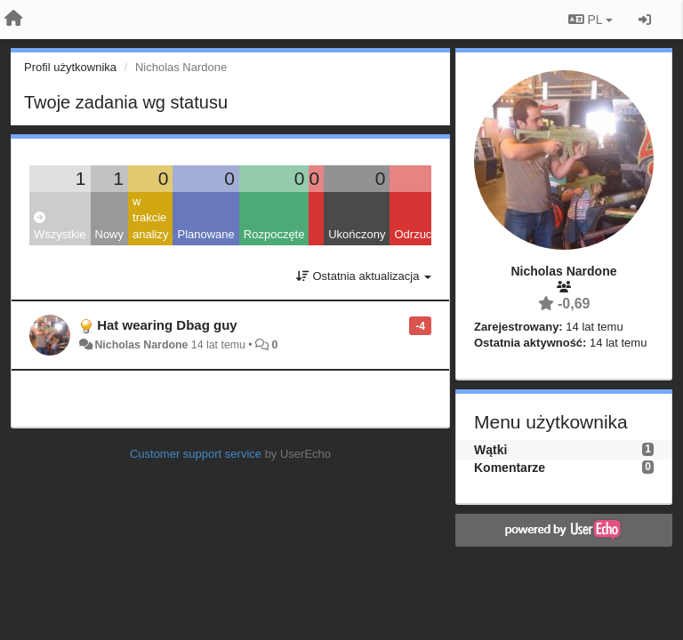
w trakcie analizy (150, 218)
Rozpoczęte (274, 234)
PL (590, 19)
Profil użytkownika (70, 67)
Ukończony (356, 234)
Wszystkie (60, 226)
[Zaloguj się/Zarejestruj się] (645, 19)
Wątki (490, 450)
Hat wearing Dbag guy (167, 324)
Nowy (110, 234)
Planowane (205, 234)
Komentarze (509, 467)
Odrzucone (422, 234)
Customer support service (195, 453)
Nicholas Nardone (141, 345)
